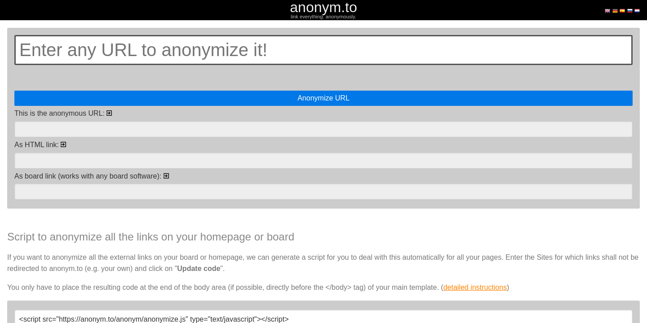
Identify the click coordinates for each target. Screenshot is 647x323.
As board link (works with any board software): (91, 176)
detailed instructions (475, 287)
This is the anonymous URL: (63, 113)
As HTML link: (40, 144)
